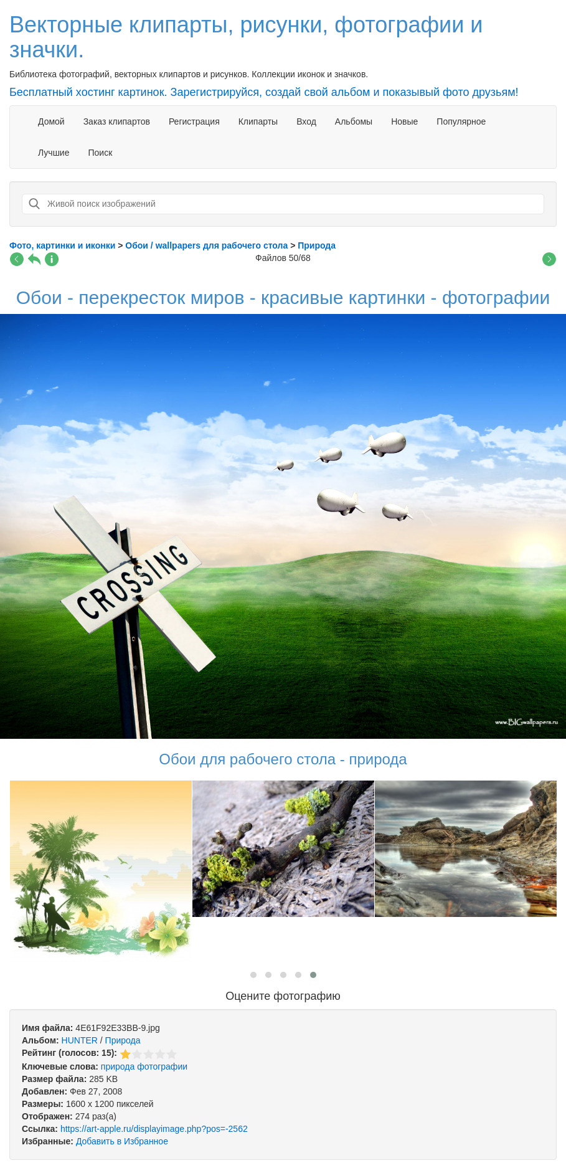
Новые (404, 121)
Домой (51, 121)
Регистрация (194, 121)
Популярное (461, 121)
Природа (123, 1040)
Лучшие (53, 153)
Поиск (100, 153)
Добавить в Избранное (122, 1141)
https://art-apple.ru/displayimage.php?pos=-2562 (154, 1129)
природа (117, 1066)
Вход (306, 121)
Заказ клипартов (116, 121)
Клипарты (258, 121)
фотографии (162, 1066)
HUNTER (80, 1040)
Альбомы (353, 121)
